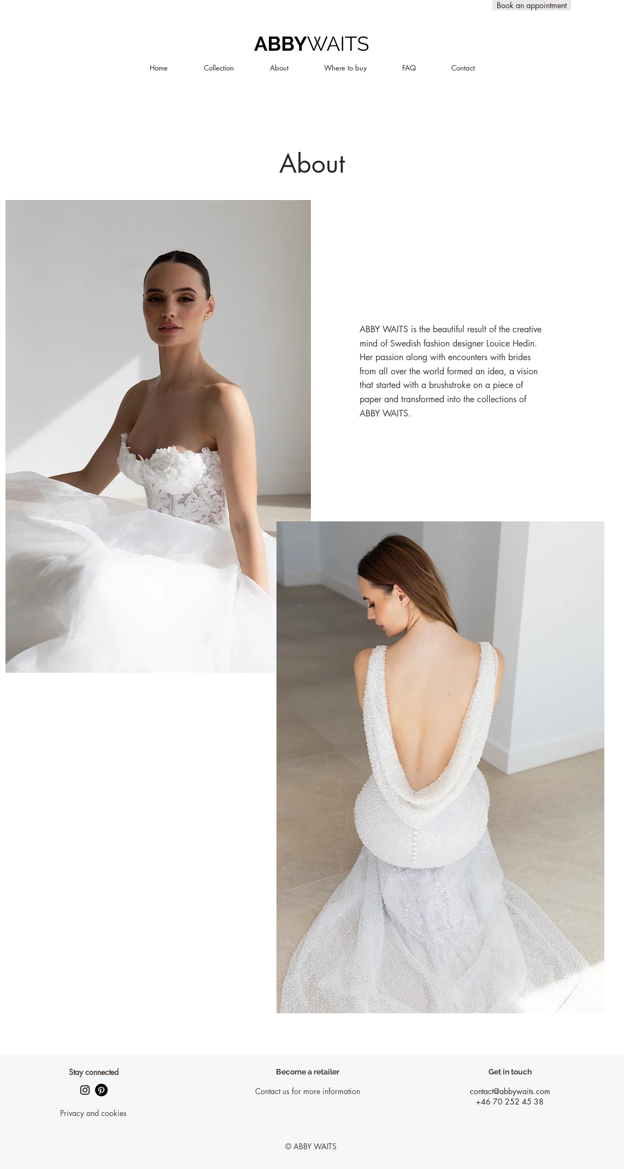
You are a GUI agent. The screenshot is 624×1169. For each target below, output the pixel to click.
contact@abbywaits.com (510, 1091)
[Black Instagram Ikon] (85, 1090)
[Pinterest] (101, 1090)
